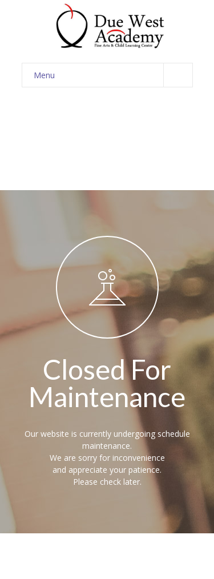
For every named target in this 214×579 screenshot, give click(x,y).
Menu (113, 75)
